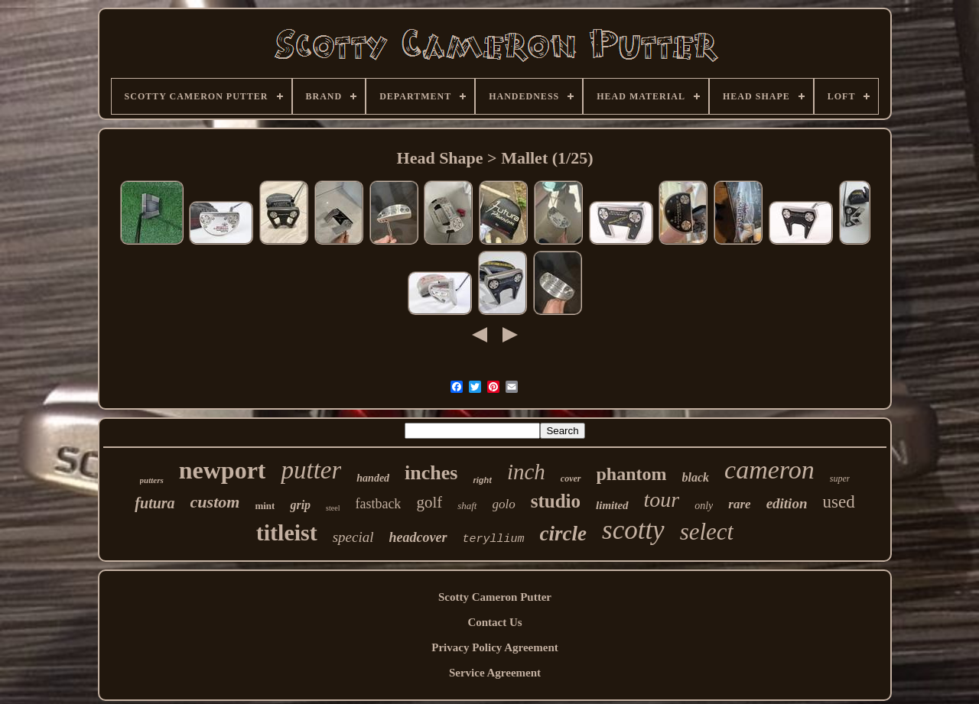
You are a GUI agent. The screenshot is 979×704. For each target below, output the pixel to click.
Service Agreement (495, 673)
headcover (418, 537)
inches (431, 473)
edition (787, 503)
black (696, 477)
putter (311, 470)
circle (563, 533)
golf (429, 502)
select (707, 531)
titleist (286, 532)
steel (333, 508)
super (840, 478)
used (838, 501)
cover (571, 478)
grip (300, 504)
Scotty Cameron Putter (494, 597)
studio (556, 501)
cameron (769, 470)
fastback (378, 503)
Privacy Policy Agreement (494, 647)
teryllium (494, 539)
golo (504, 504)
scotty (633, 530)
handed (372, 478)
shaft (466, 505)
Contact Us (494, 622)
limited (612, 505)
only (703, 505)
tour (662, 499)
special (353, 537)
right (482, 480)
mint (265, 505)
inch (526, 471)
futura (154, 503)
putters (152, 480)
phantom (632, 474)
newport (222, 470)
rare (739, 504)
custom (215, 501)
